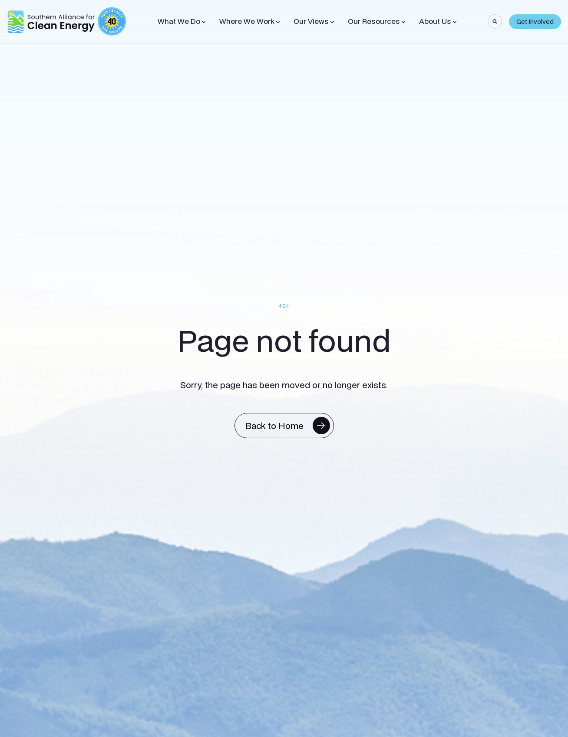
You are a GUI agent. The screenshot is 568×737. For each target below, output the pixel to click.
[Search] (495, 21)
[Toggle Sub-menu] (203, 22)
